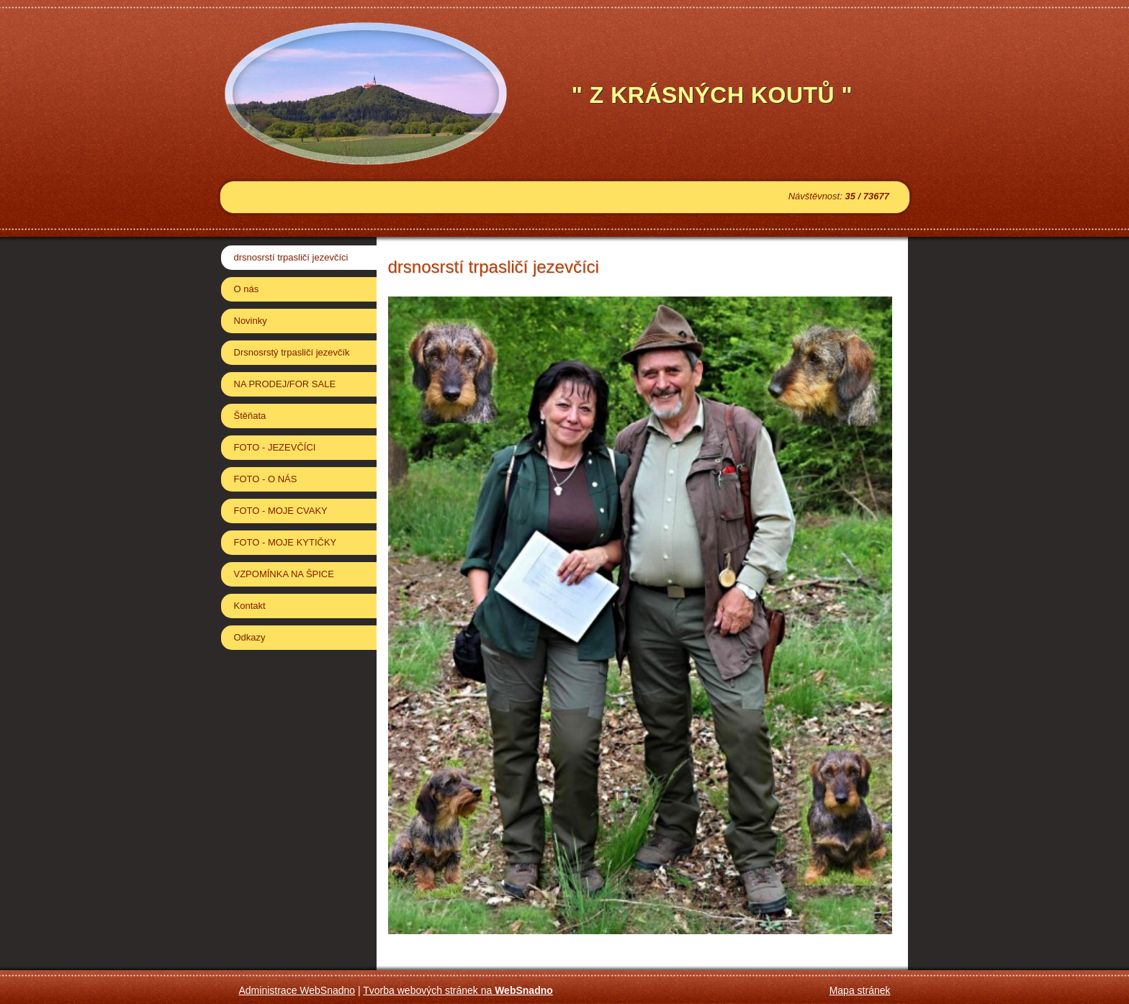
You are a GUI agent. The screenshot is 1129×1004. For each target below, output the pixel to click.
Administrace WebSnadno (297, 990)
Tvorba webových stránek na (458, 990)
